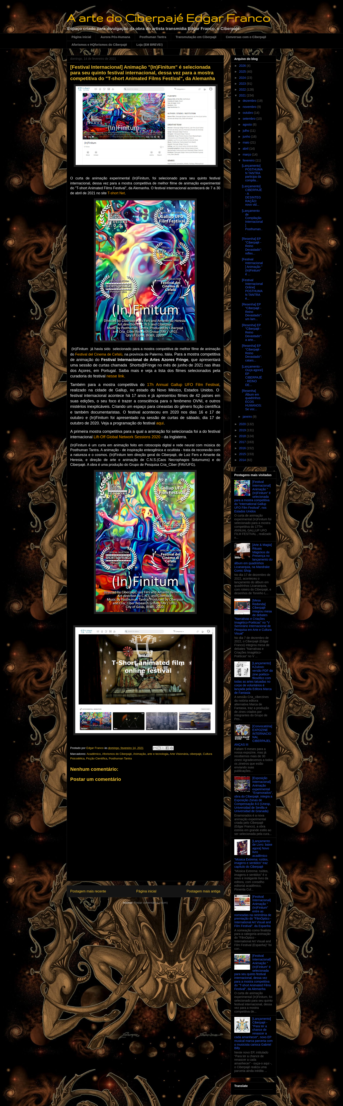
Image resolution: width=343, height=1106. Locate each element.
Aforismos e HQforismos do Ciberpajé (99, 44)
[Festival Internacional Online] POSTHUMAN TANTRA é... (252, 289)
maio (246, 142)
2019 (243, 430)
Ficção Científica (96, 758)
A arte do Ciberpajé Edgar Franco (168, 17)
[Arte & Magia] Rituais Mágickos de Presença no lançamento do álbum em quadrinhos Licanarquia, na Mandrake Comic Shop (253, 557)
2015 (243, 454)
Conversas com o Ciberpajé (246, 37)
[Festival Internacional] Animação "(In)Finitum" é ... (252, 267)
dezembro (250, 100)
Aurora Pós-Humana (115, 37)
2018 (243, 436)
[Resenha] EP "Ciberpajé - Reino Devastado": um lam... (252, 312)
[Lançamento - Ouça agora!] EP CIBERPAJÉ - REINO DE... (252, 376)
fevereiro (249, 160)
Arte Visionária (179, 753)
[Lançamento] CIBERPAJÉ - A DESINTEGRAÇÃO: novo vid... (252, 195)
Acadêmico (94, 753)
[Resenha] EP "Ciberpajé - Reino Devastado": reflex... (252, 246)
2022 (243, 89)
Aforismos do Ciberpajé (117, 753)
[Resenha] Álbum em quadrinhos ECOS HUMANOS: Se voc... (252, 400)
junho (247, 136)
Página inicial (81, 37)
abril (246, 148)
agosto (248, 124)
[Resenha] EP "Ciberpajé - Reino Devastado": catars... (252, 353)
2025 (243, 71)
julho (246, 130)
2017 (243, 442)
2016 (243, 448)
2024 (243, 77)
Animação (139, 753)
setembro (249, 118)
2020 (243, 424)
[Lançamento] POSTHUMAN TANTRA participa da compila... (252, 173)
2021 (243, 95)
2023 (243, 83)
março (247, 154)
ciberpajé (195, 753)
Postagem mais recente (88, 891)
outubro (248, 112)
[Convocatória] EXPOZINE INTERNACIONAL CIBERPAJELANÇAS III (253, 735)
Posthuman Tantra (153, 37)
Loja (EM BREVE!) (149, 44)
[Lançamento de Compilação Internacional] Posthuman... (252, 222)
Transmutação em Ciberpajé (196, 37)
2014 (243, 460)
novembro (250, 107)
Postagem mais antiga (203, 891)
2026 (243, 65)
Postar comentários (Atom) (151, 902)
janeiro (248, 416)
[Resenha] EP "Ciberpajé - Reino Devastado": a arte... (252, 332)
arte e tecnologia (157, 753)
